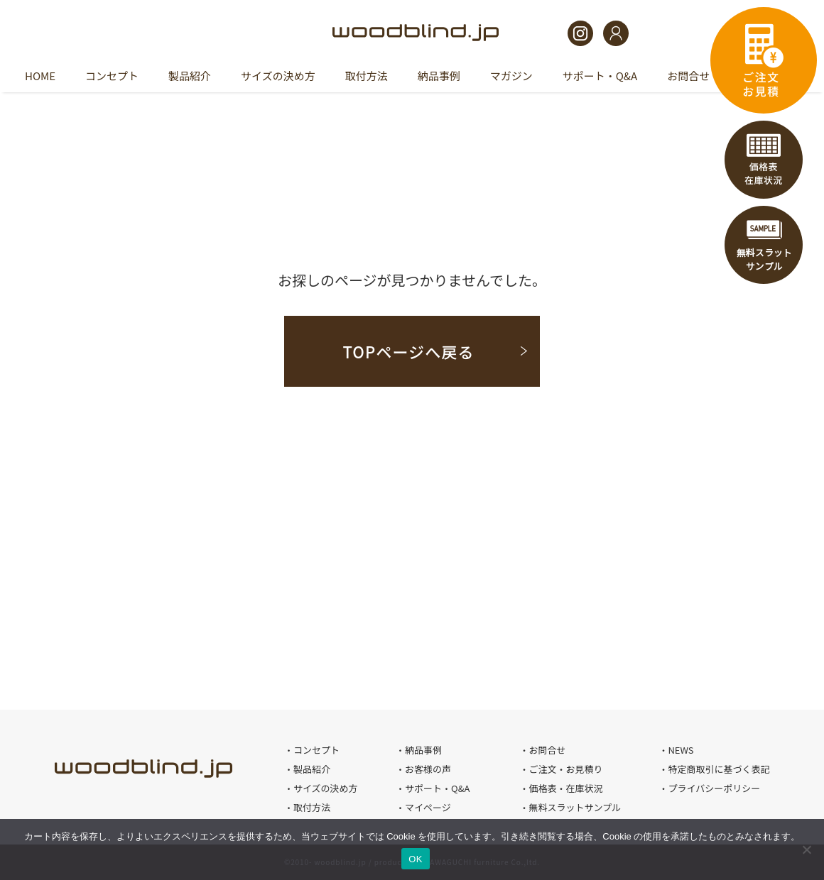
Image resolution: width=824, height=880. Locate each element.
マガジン (511, 75)
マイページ (428, 807)
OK (415, 859)
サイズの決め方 (278, 75)
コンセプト (112, 75)
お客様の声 (428, 769)
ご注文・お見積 (763, 60)
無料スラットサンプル (764, 245)
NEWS (680, 750)
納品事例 (439, 75)
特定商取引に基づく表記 (718, 769)
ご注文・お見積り (565, 769)
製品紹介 (189, 75)
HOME (40, 75)
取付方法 (366, 75)
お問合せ (688, 75)
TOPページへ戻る (408, 351)
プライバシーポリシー (714, 788)
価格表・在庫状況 (764, 160)
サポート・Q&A (600, 75)
